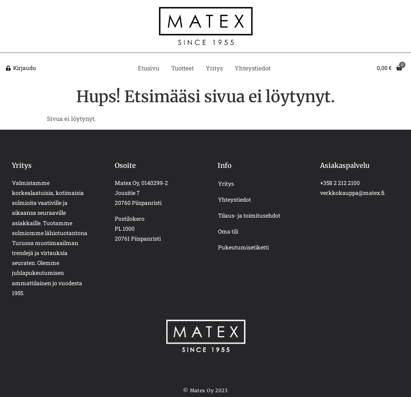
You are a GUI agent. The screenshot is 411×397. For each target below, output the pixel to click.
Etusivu (148, 68)
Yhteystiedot (252, 68)
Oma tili (228, 231)
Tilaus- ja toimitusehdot (249, 215)
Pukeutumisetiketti (243, 247)
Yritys (214, 68)
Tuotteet (182, 68)
